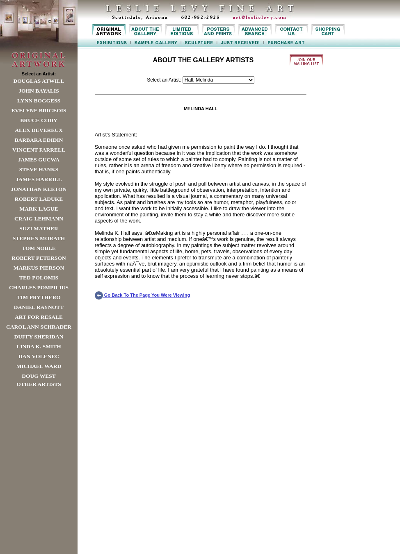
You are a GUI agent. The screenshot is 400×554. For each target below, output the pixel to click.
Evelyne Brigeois (38, 110)
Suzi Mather (38, 228)
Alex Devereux (39, 130)
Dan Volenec (38, 356)
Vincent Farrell (38, 150)
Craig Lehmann (38, 219)
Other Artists (38, 384)
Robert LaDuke (39, 199)
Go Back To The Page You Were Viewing (142, 295)
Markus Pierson (39, 268)
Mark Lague (38, 209)
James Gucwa (38, 160)
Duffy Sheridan (39, 337)
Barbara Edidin (38, 140)
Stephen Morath (39, 238)
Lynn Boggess (38, 101)
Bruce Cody (38, 120)
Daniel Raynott (39, 307)
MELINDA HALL (200, 108)
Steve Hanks (39, 169)
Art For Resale (39, 317)
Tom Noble (39, 248)
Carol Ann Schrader (38, 327)
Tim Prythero (38, 297)
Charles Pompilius (39, 287)
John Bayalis (38, 91)
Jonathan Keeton (39, 189)
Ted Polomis (38, 278)
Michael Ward (39, 366)
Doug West (39, 376)
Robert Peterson (38, 258)
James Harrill (39, 179)
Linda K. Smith (38, 346)
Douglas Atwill (39, 81)
